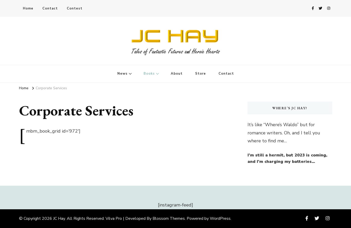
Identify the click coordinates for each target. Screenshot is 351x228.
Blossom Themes (169, 218)
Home (28, 8)
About (177, 73)
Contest (74, 8)
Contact (50, 8)
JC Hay (59, 218)
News (122, 73)
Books (149, 73)
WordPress (220, 218)
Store (200, 73)
